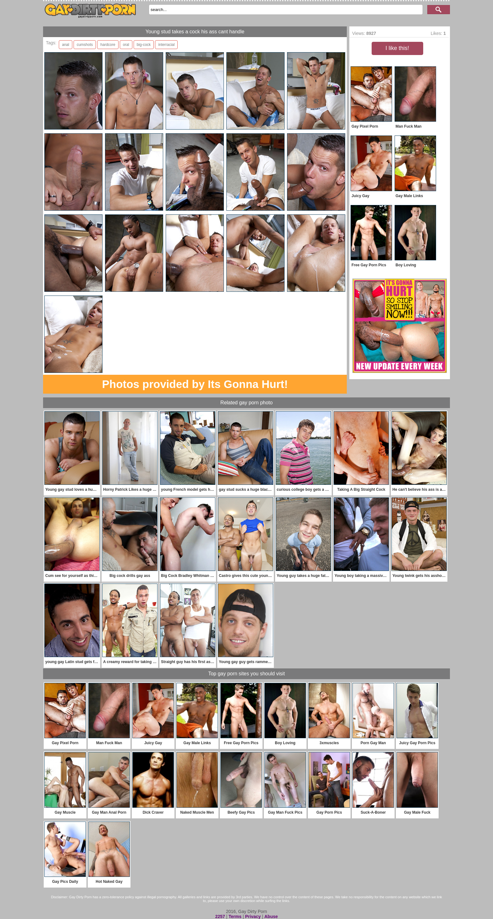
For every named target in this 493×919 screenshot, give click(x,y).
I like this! (397, 48)
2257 (220, 916)
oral (126, 44)
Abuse (271, 916)
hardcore (107, 44)
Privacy (253, 916)
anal (65, 44)
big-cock (144, 44)
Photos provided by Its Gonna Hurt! (195, 384)
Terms (235, 916)
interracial (166, 44)
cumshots (85, 44)
